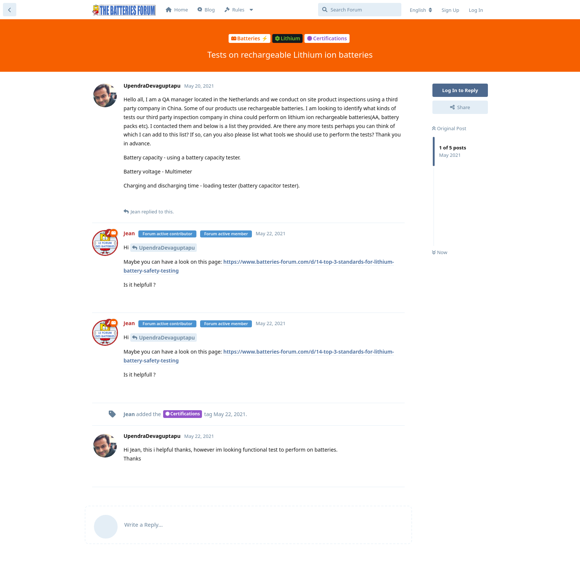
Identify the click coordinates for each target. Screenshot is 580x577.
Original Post (449, 128)
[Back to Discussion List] (9, 9)
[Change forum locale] (421, 10)
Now (439, 252)
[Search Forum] (359, 9)
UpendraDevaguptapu (167, 247)
